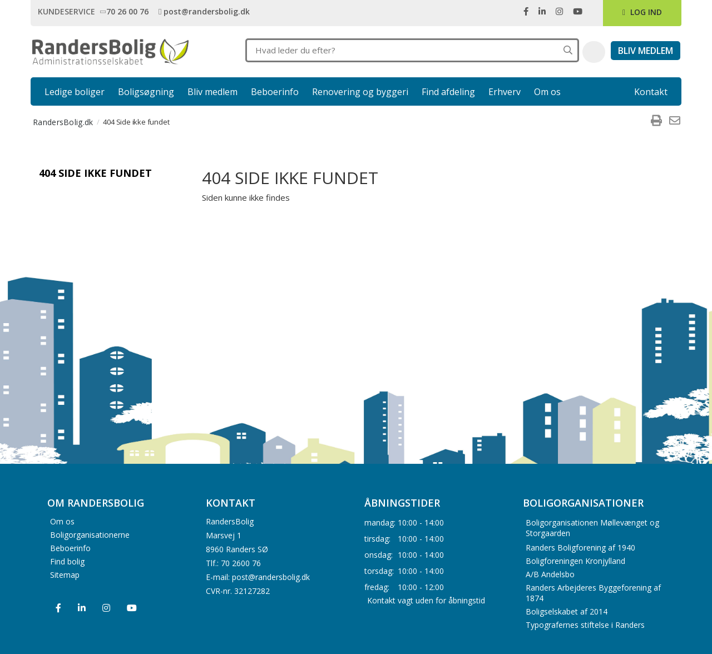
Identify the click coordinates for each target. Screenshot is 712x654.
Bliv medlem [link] (212, 92)
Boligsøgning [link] (146, 92)
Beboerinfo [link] (275, 92)
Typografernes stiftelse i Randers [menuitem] (585, 625)
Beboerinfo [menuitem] (70, 547)
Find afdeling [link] (448, 92)
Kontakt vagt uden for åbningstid (426, 600)
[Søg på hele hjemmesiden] (568, 50)
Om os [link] (547, 92)
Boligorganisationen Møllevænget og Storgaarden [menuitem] (592, 527)
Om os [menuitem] (62, 521)
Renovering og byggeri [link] (360, 92)
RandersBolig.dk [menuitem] (63, 122)
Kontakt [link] (651, 92)
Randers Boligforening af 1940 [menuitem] (580, 547)
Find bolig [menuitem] (67, 561)
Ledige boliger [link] (74, 92)
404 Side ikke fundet (95, 173)
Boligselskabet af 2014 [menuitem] (566, 611)
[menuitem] (656, 121)
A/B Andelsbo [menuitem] (550, 574)
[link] (126, 11)
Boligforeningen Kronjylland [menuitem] (575, 561)
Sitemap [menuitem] (65, 574)
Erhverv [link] (504, 92)
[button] (593, 52)
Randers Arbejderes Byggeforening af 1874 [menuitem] (593, 592)
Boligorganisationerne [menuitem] (90, 534)
